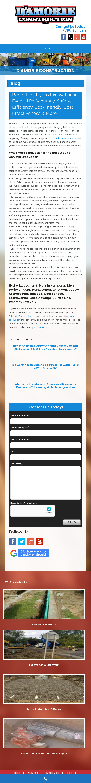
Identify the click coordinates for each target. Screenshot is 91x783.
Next (87, 64)
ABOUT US (33, 773)
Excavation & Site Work (44, 665)
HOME (17, 773)
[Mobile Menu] (45, 48)
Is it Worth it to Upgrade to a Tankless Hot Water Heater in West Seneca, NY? (45, 367)
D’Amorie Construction (62, 139)
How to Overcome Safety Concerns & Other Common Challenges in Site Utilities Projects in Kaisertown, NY (45, 348)
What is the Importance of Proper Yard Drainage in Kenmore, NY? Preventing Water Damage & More (45, 386)
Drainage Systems (44, 625)
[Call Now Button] (45, 778)
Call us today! (41, 327)
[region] (45, 64)
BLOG (69, 773)
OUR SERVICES (52, 773)
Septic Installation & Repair (44, 710)
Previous (3, 64)
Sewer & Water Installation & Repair (44, 754)
